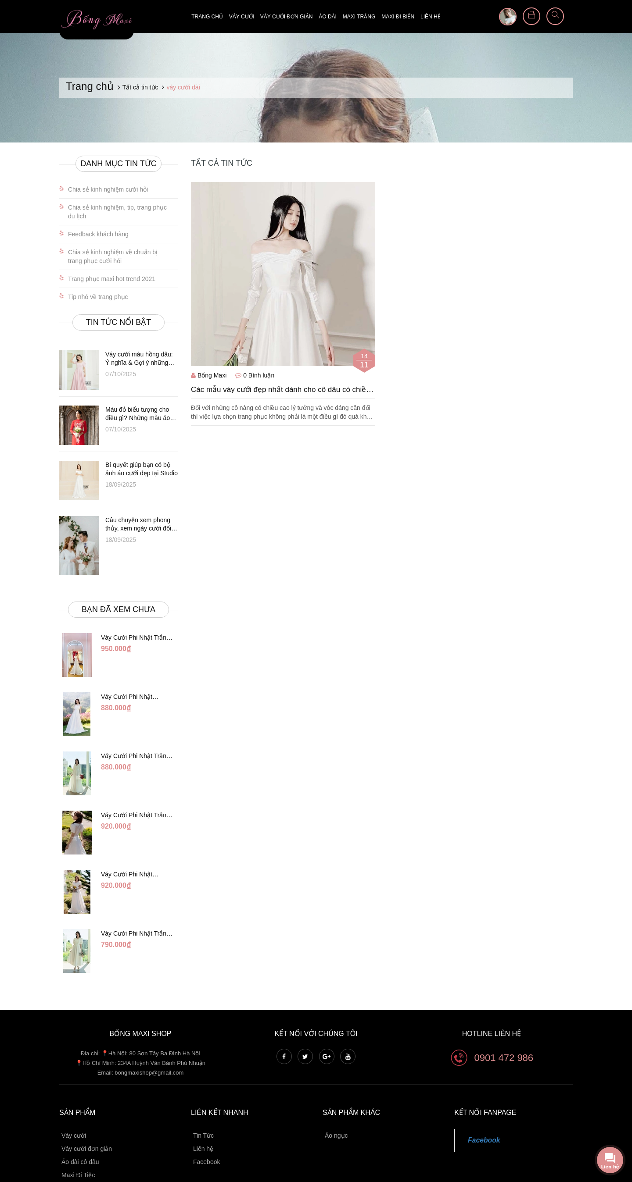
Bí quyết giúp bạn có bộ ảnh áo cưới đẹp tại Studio (141, 469)
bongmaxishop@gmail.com (149, 1020)
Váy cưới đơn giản (286, 17)
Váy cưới (241, 17)
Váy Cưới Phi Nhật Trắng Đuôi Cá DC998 (135, 638)
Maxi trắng (359, 17)
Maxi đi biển (397, 17)
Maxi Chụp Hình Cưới (91, 1135)
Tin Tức (203, 1082)
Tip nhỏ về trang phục (98, 296)
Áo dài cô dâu (80, 1109)
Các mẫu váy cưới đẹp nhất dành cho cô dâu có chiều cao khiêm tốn (280, 389)
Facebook (206, 1109)
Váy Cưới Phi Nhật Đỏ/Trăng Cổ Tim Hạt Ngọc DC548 (138, 840)
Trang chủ (207, 17)
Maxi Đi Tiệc (78, 1122)
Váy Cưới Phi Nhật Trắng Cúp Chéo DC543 (134, 688)
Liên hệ (430, 17)
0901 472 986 (504, 1004)
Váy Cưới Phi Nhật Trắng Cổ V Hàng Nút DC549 (135, 739)
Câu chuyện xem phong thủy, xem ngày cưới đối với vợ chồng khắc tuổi (138, 524)
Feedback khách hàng (98, 234)
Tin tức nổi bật (118, 322)
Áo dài (328, 17)
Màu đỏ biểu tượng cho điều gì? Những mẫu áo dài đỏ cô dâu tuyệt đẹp (137, 414)
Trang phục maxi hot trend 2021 (111, 278)
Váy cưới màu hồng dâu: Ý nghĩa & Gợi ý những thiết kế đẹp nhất (139, 359)
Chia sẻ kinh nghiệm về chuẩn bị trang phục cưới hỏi (113, 256)
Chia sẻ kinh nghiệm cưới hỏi (108, 189)
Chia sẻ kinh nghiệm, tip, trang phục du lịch (117, 212)
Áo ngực (336, 1082)
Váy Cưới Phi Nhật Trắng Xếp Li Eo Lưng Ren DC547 (135, 789)
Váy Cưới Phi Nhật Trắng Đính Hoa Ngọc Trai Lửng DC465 (136, 890)
